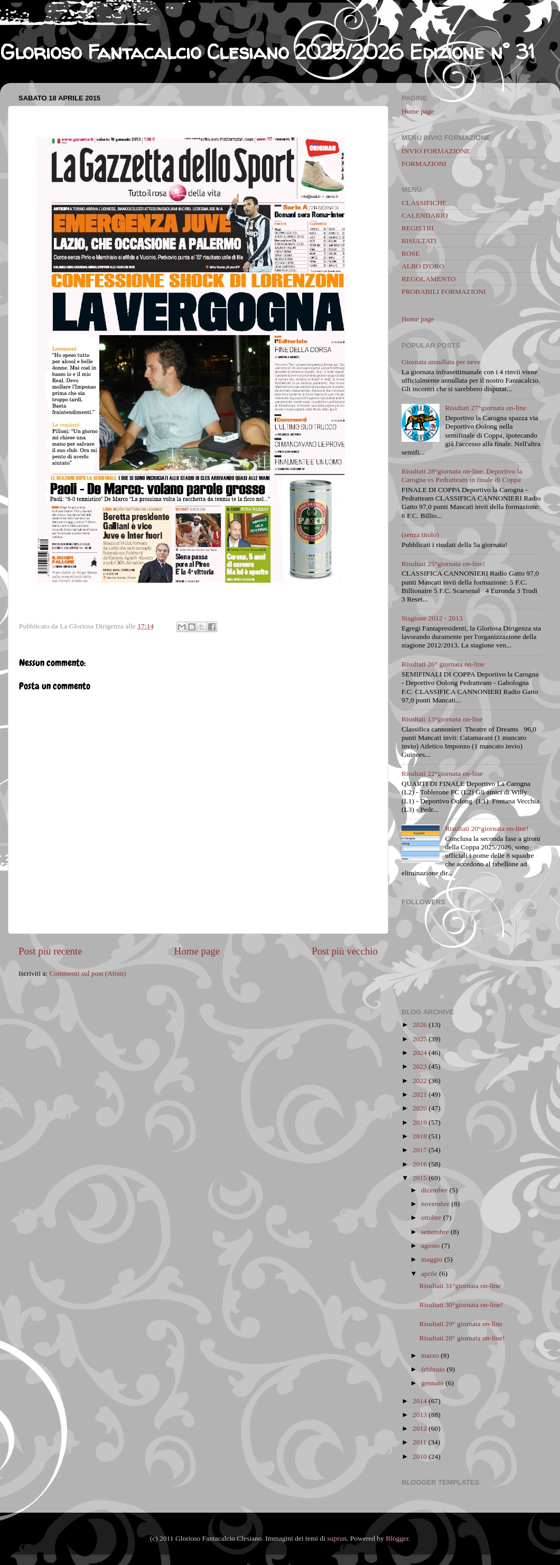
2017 (420, 1150)
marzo (430, 1355)
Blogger (397, 1538)
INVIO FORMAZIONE (436, 151)
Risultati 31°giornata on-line (460, 1286)
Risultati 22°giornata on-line (442, 773)
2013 (420, 1415)
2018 (420, 1136)
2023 (420, 1066)
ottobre (431, 1217)
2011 (420, 1442)
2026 (420, 1025)
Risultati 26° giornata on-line (443, 664)
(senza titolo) (420, 535)
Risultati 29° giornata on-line (460, 1324)
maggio (432, 1259)
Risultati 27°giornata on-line (485, 408)
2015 (420, 1178)
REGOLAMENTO (429, 279)
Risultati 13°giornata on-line (442, 719)
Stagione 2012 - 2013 (432, 618)
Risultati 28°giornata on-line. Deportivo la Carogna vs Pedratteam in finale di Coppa (462, 475)
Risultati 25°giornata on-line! (443, 564)
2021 (420, 1094)
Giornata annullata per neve (441, 362)
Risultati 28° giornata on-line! (462, 1338)
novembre (435, 1204)
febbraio (433, 1369)
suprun (337, 1538)
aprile (429, 1273)
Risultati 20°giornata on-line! (486, 828)
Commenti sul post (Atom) (87, 973)
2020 (420, 1108)
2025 (420, 1039)
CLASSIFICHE (424, 203)
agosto (430, 1245)
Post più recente (50, 951)
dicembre (434, 1190)
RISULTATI (419, 241)
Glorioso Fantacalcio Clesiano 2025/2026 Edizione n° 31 (267, 52)
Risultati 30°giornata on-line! (461, 1305)
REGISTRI (418, 228)
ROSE (411, 253)
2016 (420, 1164)
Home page (197, 951)
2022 (420, 1081)
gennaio (432, 1383)
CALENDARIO (425, 215)
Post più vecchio (345, 951)
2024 (420, 1053)
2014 (420, 1401)
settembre (435, 1232)
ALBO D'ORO (423, 266)
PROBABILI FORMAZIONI (444, 291)
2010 (420, 1456)
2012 (420, 1428)
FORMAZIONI (424, 164)
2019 (420, 1122)
